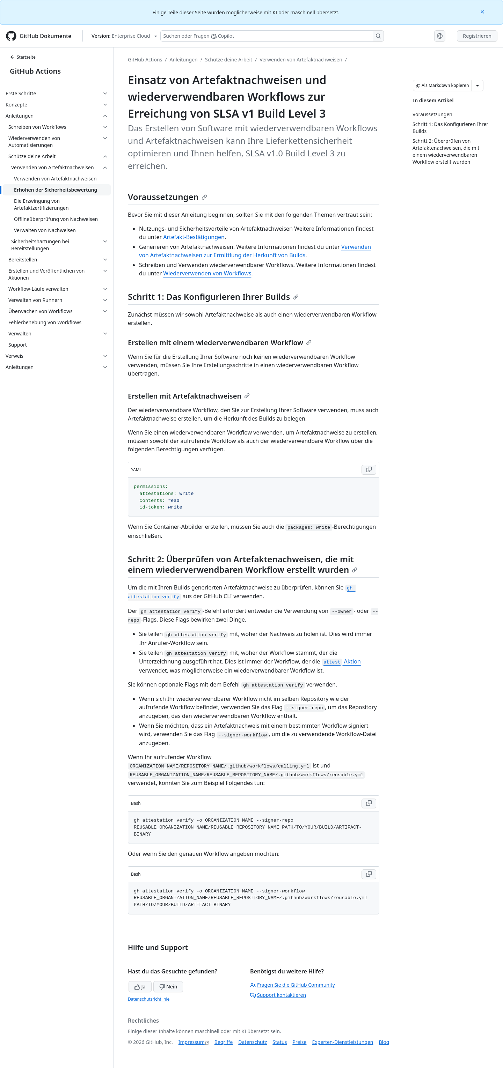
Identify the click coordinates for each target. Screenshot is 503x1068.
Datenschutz (252, 1042)
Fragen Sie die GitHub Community (292, 984)
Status (279, 1042)
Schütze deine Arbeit (228, 59)
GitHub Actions (35, 71)
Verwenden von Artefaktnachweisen (301, 59)
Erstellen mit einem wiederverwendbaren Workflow (220, 342)
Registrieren (477, 35)
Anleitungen (184, 59)
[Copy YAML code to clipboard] (369, 470)
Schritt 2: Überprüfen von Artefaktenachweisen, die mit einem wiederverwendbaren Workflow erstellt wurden (242, 564)
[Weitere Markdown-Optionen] (477, 85)
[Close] (483, 11)
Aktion (341, 661)
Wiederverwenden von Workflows (207, 273)
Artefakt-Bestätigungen (194, 237)
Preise (299, 1042)
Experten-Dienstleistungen (342, 1042)
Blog (384, 1042)
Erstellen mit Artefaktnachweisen (189, 396)
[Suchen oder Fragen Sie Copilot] (272, 36)
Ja (140, 986)
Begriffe (223, 1042)
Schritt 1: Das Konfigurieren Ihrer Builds (213, 296)
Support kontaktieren (278, 995)
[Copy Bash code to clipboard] (369, 803)
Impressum (191, 1042)
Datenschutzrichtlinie (148, 999)
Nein (168, 986)
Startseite (23, 57)
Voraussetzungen (167, 196)
